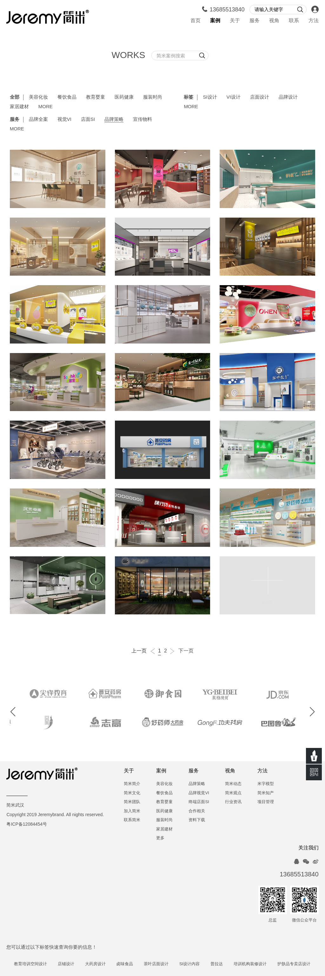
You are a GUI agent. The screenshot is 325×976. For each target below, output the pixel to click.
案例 (215, 20)
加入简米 (132, 811)
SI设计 (210, 97)
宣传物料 (142, 119)
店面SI (88, 119)
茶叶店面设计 (169, 964)
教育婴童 (95, 97)
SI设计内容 (202, 964)
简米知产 (265, 793)
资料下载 (197, 820)
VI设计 (234, 97)
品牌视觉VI (199, 793)
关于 (235, 20)
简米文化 (132, 793)
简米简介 (132, 784)
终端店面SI (199, 802)
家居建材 (19, 106)
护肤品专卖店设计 (306, 964)
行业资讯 (233, 802)
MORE (45, 106)
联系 (294, 20)
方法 (313, 20)
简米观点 (233, 793)
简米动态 (233, 784)
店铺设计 (79, 964)
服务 (254, 20)
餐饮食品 (66, 97)
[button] (13, 712)
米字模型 (265, 784)
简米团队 (132, 802)
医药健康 (124, 97)
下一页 (182, 651)
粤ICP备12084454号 (26, 824)
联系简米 (132, 820)
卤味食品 (137, 964)
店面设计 (259, 97)
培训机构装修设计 (263, 964)
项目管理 (265, 802)
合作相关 (197, 811)
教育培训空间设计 (43, 964)
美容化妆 (38, 97)
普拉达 (229, 964)
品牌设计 (288, 97)
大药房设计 (108, 964)
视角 (274, 20)
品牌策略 (113, 119)
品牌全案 (38, 119)
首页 (195, 20)
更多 (160, 838)
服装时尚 (152, 97)
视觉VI (64, 119)
